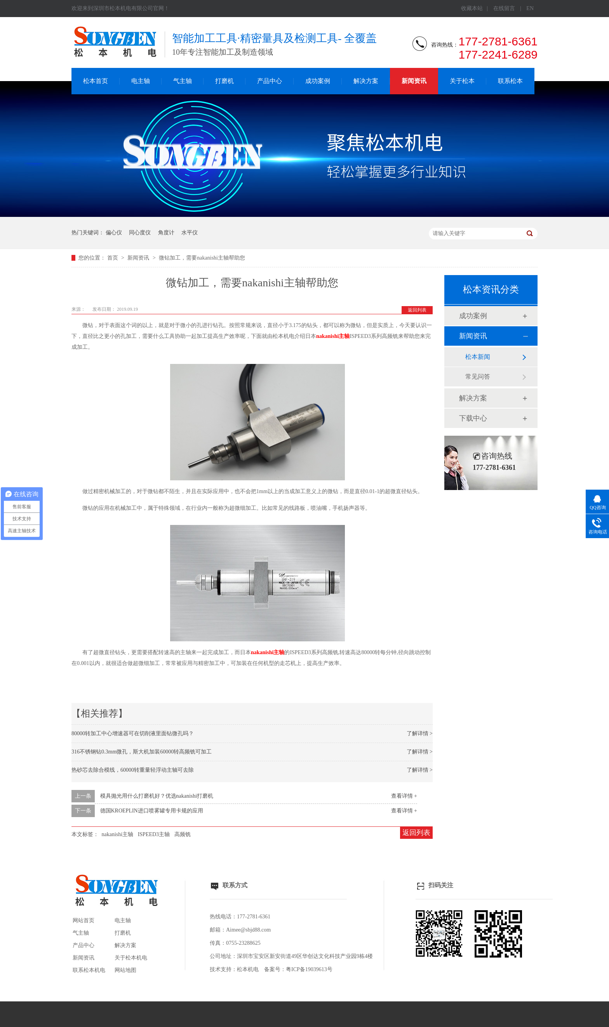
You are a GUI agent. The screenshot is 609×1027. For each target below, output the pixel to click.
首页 (113, 258)
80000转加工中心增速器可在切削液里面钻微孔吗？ (132, 733)
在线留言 (504, 8)
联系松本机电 (89, 970)
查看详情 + (404, 796)
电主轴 (140, 81)
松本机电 (248, 969)
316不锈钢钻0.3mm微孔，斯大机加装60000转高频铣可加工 (141, 752)
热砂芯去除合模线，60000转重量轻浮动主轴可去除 (132, 770)
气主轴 (182, 81)
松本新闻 (477, 356)
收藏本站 (472, 8)
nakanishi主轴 (333, 336)
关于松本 (462, 81)
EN (530, 8)
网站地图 (125, 970)
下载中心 (473, 418)
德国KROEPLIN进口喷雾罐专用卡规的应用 (151, 811)
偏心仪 (114, 233)
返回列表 (417, 310)
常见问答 (477, 376)
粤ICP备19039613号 (309, 969)
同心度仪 (140, 233)
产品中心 (269, 81)
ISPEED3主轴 (154, 834)
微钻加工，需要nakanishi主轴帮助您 (202, 258)
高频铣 (182, 834)
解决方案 (365, 81)
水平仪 (189, 233)
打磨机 (224, 81)
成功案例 (317, 81)
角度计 (166, 233)
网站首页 (83, 920)
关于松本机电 (131, 958)
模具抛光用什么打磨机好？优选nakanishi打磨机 (157, 796)
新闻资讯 (414, 81)
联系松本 (510, 81)
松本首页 (95, 81)
